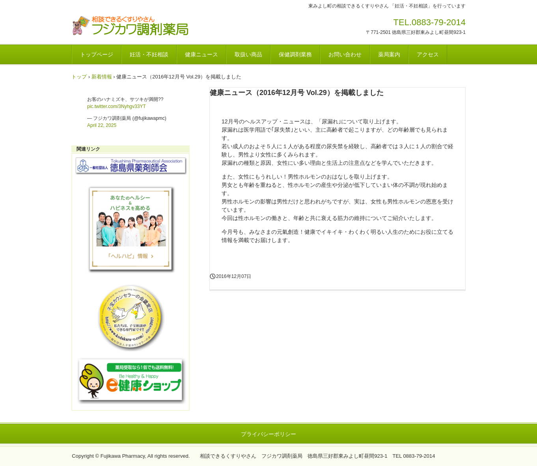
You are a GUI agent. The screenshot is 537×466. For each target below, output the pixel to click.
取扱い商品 (248, 54)
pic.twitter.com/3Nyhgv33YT (116, 106)
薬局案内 (389, 54)
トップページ (96, 54)
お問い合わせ (345, 54)
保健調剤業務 (295, 54)
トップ (79, 77)
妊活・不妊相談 (149, 54)
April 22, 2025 (101, 125)
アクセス (428, 54)
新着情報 (101, 77)
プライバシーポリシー (268, 434)
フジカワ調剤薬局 (130, 25)
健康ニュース (201, 54)
